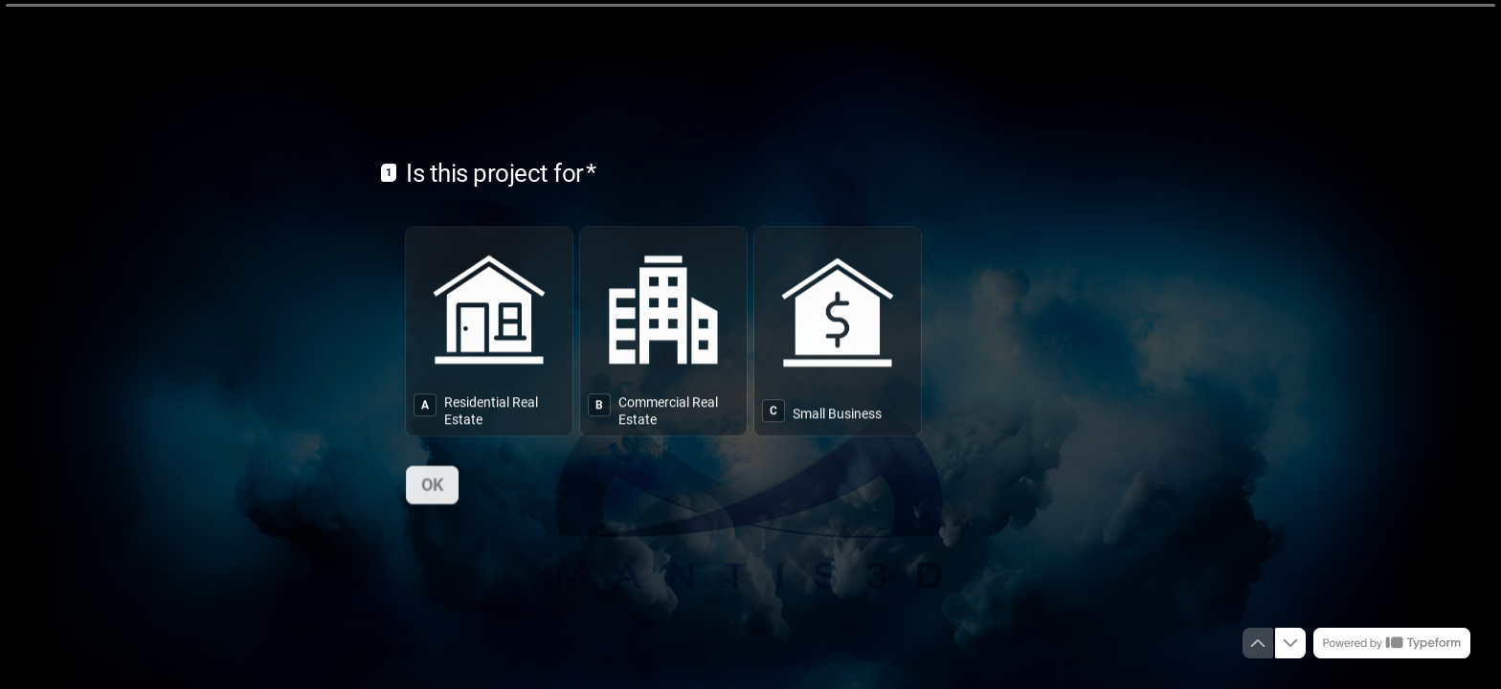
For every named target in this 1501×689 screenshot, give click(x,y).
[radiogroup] (750, 330)
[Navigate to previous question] (1258, 643)
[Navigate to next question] (1290, 643)
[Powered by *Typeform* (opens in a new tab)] (1391, 643)
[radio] (489, 330)
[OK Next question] (432, 483)
